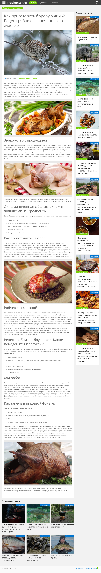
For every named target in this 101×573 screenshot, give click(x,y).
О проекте (79, 568)
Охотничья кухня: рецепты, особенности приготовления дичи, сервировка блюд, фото (87, 205)
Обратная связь (91, 568)
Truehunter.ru (17, 2)
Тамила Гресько (31, 78)
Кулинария (16, 8)
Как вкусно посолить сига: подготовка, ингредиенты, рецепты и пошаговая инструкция (87, 168)
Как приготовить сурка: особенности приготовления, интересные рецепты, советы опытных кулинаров (87, 354)
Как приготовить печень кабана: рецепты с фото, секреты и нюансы (85, 69)
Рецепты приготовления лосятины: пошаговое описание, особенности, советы (87, 281)
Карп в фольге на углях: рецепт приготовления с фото (85, 103)
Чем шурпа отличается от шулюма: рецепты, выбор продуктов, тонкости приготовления (85, 244)
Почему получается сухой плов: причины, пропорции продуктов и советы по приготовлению (87, 317)
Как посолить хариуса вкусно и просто (87, 38)
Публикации (43, 3)
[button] (70, 31)
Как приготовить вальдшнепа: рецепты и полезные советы (87, 135)
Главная (33, 3)
